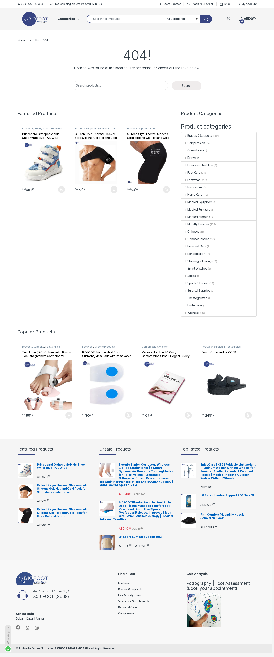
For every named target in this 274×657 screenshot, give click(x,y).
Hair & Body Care (129, 595)
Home (21, 40)
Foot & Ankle (52, 346)
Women (163, 346)
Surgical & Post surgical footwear (221, 348)
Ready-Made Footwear (48, 128)
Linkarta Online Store (34, 648)
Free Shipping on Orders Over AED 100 (75, 4)
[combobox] (125, 19)
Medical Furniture (195, 209)
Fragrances (191, 187)
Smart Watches (194, 268)
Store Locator (170, 4)
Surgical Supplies (195, 290)
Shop (225, 4)
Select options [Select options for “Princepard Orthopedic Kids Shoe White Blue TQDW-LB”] (61, 189)
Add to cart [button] (114, 189)
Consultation (192, 150)
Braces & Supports (86, 128)
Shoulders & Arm (107, 128)
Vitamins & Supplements (134, 601)
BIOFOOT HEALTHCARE (71, 648)
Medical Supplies (195, 217)
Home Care (192, 194)
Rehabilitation (193, 253)
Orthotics (190, 231)
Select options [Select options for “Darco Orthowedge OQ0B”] (248, 415)
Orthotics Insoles (195, 239)
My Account (246, 4)
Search (186, 85)
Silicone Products (104, 346)
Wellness (190, 312)
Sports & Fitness (195, 283)
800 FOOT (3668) (30, 4)
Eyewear (190, 157)
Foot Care (191, 172)
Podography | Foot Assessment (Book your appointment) (218, 586)
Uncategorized (194, 298)
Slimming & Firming (196, 261)
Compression (193, 143)
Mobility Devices (195, 224)
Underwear (191, 305)
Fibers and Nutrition (197, 165)
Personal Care (193, 246)
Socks (188, 275)
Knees (154, 128)
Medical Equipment (196, 202)
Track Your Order (200, 4)
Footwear (27, 128)
